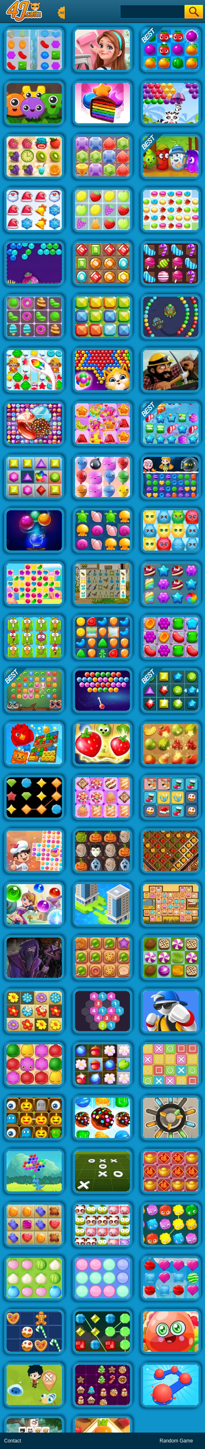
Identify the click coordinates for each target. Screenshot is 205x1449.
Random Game (176, 1441)
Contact (12, 1441)
